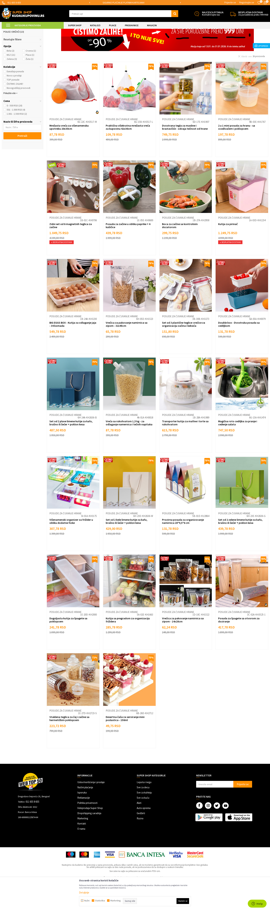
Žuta (29, 87)
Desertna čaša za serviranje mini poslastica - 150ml (125, 747)
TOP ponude (13, 108)
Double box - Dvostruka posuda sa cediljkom (239, 353)
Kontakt (81, 852)
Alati (139, 831)
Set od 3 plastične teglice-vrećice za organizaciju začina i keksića (183, 353)
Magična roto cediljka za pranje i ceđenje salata (237, 451)
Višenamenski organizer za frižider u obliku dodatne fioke (71, 550)
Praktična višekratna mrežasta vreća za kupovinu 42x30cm (128, 156)
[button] (123, 13)
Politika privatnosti (87, 831)
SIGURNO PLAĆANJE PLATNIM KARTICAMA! (135, 2)
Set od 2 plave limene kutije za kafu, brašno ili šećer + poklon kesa (71, 451)
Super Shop (25, 30)
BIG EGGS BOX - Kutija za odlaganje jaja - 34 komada (72, 353)
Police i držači (13, 60)
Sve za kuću (143, 826)
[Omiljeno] (259, 2)
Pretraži (22, 164)
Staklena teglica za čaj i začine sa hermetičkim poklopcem (69, 747)
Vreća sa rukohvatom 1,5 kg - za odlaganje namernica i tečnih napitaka (129, 451)
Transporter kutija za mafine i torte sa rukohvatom (185, 451)
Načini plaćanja (85, 816)
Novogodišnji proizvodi (18, 116)
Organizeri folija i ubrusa (19, 56)
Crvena (31, 79)
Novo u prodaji (14, 104)
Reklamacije (83, 826)
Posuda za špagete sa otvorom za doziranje (238, 649)
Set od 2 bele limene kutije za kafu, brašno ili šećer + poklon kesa (126, 550)
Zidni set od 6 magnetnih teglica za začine (70, 254)
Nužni (87, 900)
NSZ (11, 83)
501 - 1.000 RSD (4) (16, 138)
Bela (10, 79)
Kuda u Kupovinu (10, 30)
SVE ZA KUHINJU (41, 30)
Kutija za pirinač (228, 252)
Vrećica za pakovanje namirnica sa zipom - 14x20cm (183, 649)
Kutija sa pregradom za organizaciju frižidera (128, 649)
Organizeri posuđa (15, 52)
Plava (30, 83)
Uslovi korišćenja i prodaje (91, 811)
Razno (140, 847)
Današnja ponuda (15, 100)
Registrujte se (246, 2)
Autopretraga (190, 39)
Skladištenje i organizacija (63, 30)
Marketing (82, 847)
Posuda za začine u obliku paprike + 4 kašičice (128, 254)
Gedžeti (141, 842)
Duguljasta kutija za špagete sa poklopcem (68, 649)
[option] (135, 2)
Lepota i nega (144, 811)
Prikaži (232, 39)
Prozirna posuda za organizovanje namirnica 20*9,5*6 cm (183, 550)
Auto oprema (143, 837)
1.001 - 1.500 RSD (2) (17, 142)
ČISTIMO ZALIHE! (15, 112)
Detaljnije (84, 892)
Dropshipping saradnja (89, 842)
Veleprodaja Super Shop (90, 837)
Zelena (12, 87)
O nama (81, 857)
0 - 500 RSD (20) (14, 134)
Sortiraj (205, 39)
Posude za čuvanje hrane (19, 48)
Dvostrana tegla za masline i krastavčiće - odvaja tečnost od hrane (185, 156)
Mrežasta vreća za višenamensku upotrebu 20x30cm (69, 156)
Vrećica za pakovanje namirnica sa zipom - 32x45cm (126, 353)
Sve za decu (143, 816)
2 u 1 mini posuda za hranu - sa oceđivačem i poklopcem (236, 156)
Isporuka (82, 821)
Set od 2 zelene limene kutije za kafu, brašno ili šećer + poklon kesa (240, 550)
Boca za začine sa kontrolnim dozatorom (180, 254)
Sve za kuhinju (144, 821)
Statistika (100, 900)
